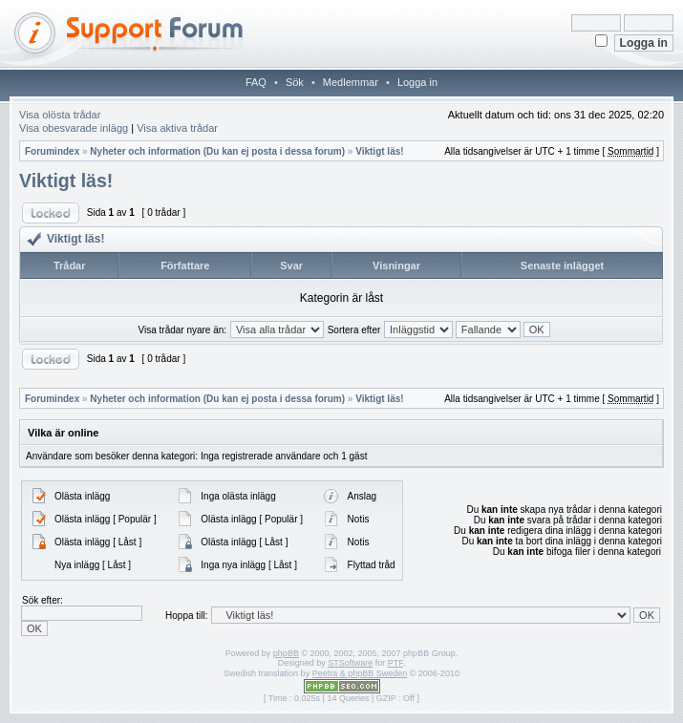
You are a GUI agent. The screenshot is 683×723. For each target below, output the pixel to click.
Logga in (417, 82)
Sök (295, 82)
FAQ (256, 82)
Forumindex (52, 151)
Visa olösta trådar (59, 114)
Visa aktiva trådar (177, 128)
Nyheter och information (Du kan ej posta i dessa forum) (217, 151)
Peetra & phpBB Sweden (360, 673)
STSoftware (350, 663)
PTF (395, 663)
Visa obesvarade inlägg (73, 128)
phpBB (286, 653)
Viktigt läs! (379, 151)
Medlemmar (350, 82)
